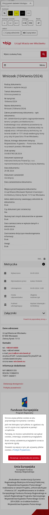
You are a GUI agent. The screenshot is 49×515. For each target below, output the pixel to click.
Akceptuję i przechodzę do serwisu (24, 458)
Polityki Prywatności (21, 450)
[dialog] (24, 257)
